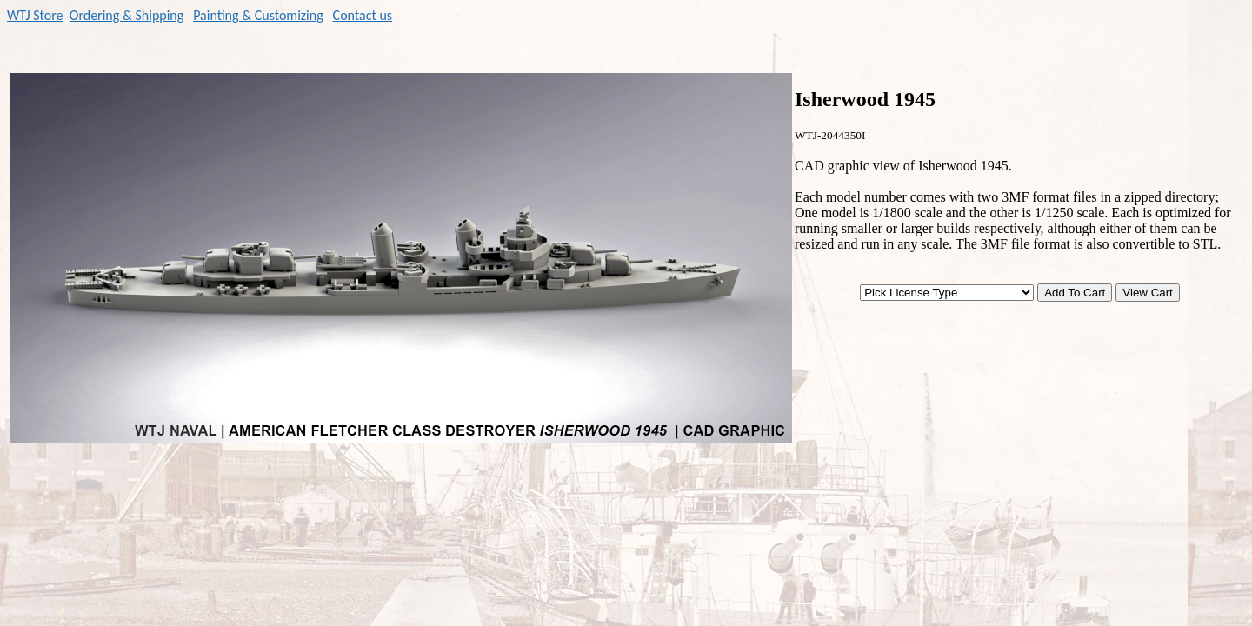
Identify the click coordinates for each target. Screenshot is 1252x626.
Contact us (362, 15)
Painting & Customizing (258, 15)
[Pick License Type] (947, 292)
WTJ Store (35, 15)
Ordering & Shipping (127, 15)
